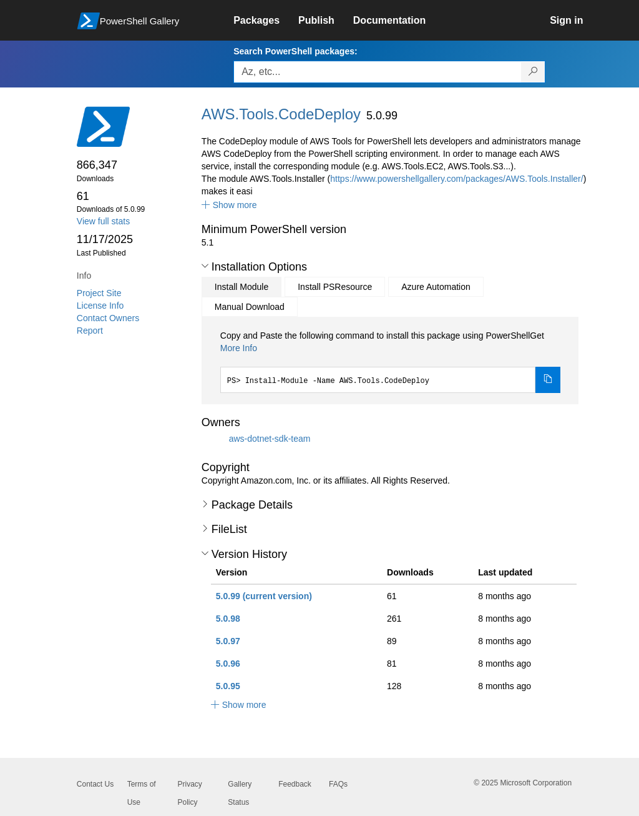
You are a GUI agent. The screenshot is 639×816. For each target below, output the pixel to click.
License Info (100, 306)
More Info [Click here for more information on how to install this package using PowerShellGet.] (238, 348)
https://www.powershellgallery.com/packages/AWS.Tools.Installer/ (456, 179)
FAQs (338, 784)
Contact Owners (108, 318)
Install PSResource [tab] (335, 287)
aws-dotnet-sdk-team (270, 438)
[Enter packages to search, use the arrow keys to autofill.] (377, 72)
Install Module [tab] (241, 287)
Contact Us (95, 784)
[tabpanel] (390, 361)
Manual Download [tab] (250, 307)
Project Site (99, 293)
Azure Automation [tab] (436, 287)
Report (90, 331)
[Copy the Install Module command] (547, 380)
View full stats (103, 221)
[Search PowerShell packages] (533, 72)
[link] (265, 20)
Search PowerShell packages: (295, 51)
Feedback (294, 784)
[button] (229, 205)
